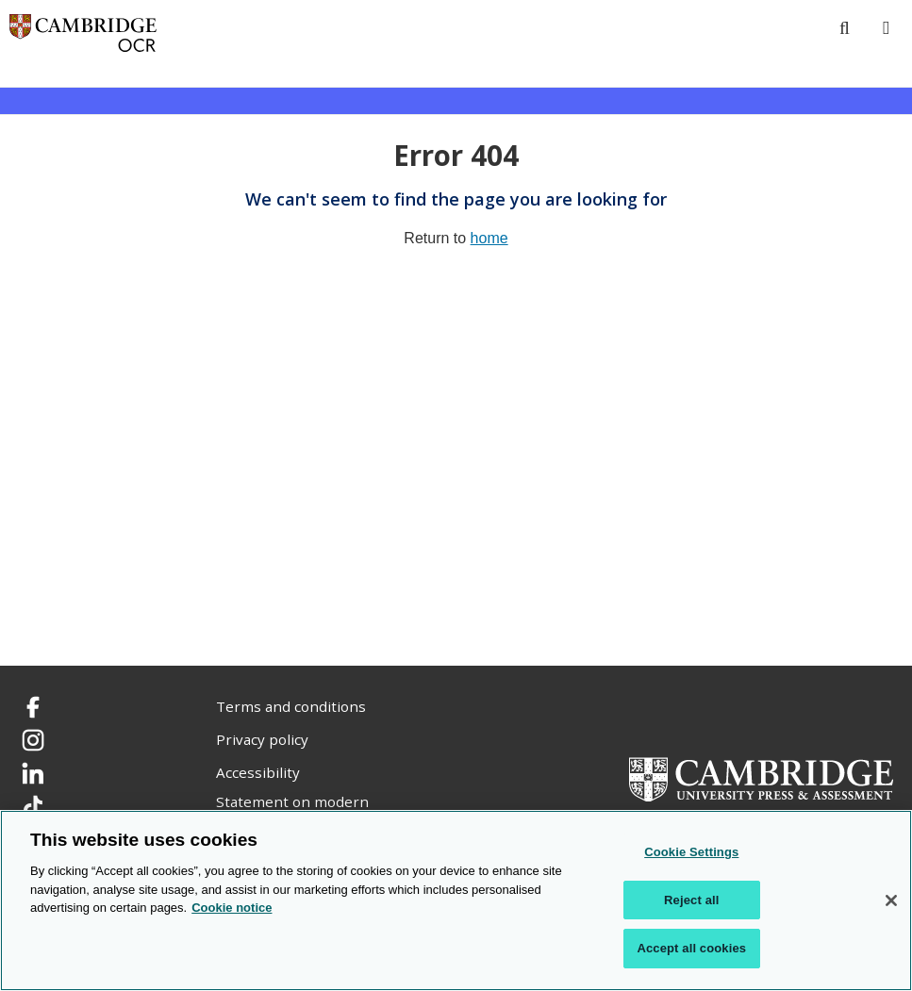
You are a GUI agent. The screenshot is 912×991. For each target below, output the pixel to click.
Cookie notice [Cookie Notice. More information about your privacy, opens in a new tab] (231, 907)
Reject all (691, 900)
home (489, 238)
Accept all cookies (691, 948)
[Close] (891, 900)
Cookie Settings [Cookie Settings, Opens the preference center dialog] (691, 852)
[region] (456, 900)
